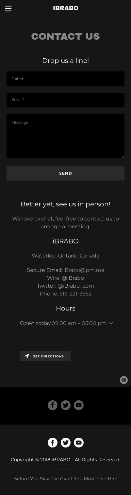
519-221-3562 (75, 294)
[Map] (65, 367)
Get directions (44, 356)
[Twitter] (65, 443)
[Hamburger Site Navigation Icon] (8, 8)
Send (65, 173)
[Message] (65, 136)
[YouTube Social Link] (78, 405)
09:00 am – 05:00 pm (79, 323)
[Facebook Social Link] (52, 405)
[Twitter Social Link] (65, 405)
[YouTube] (78, 443)
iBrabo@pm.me (84, 270)
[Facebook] (52, 443)
